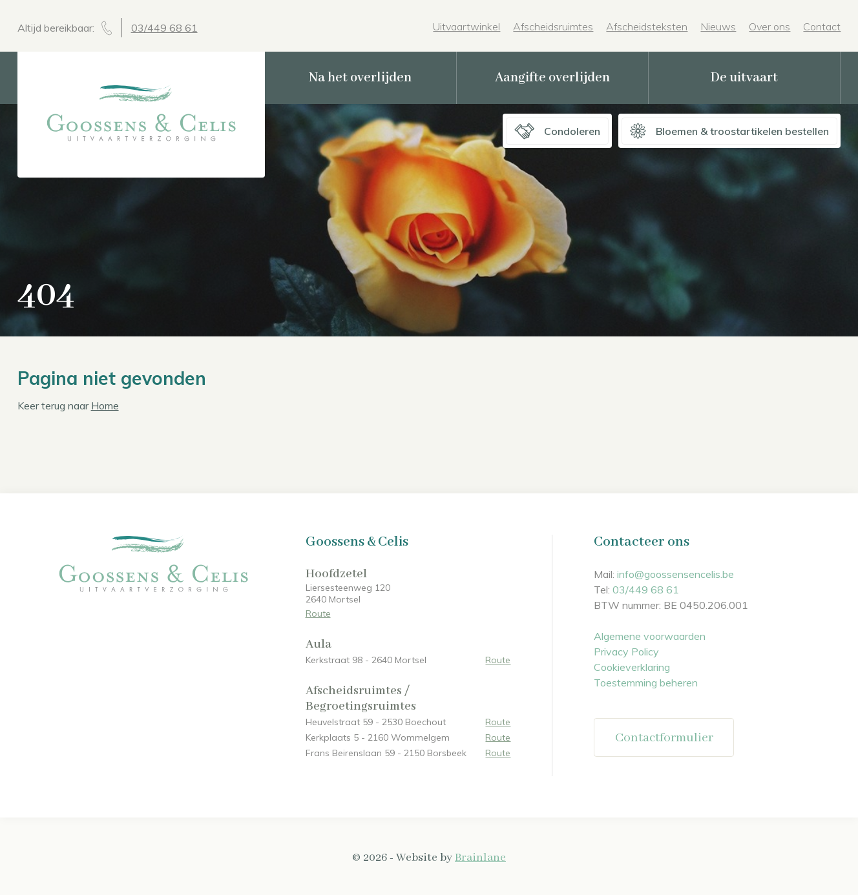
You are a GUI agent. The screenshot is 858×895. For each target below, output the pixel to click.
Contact (822, 26)
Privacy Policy (626, 651)
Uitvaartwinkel (466, 26)
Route (318, 613)
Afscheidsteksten (646, 26)
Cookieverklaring (632, 667)
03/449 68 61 (164, 27)
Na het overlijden (360, 78)
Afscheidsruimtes (553, 26)
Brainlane (480, 857)
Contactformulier (664, 738)
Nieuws (718, 26)
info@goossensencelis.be (675, 574)
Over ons (769, 26)
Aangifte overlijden (552, 78)
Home (105, 405)
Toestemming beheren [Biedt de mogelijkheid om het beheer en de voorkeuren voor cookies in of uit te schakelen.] (646, 682)
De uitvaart (744, 78)
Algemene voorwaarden (650, 636)
